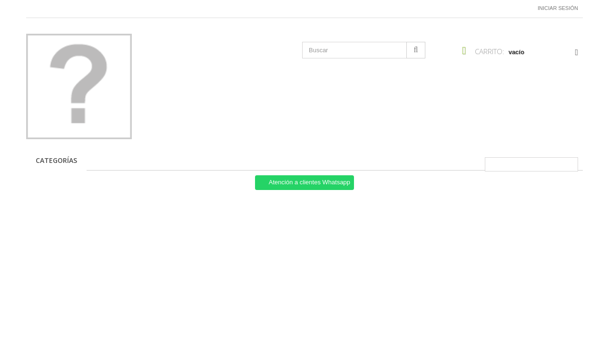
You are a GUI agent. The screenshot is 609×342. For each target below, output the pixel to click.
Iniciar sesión (558, 8)
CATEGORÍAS (56, 160)
